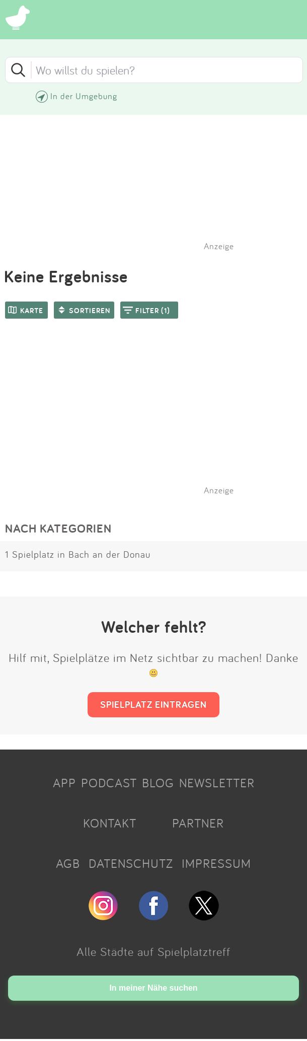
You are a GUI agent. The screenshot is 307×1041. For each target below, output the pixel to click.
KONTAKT (109, 823)
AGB (68, 863)
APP (64, 783)
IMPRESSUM (216, 863)
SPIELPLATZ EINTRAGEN (153, 704)
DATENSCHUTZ (131, 863)
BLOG (158, 783)
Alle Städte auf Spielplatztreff (153, 951)
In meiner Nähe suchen (153, 988)
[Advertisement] (158, 420)
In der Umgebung (83, 96)
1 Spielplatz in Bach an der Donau (77, 554)
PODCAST (109, 783)
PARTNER (198, 823)
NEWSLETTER (217, 783)
